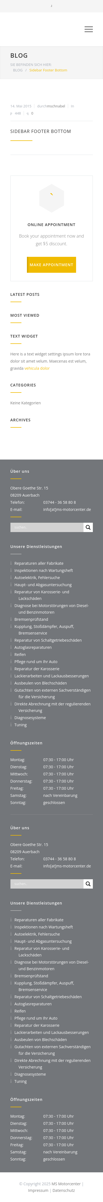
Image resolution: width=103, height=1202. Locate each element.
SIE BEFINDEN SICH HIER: (31, 64)
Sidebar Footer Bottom (40, 131)
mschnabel (56, 106)
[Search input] (48, 527)
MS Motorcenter (67, 1183)
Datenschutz (63, 1190)
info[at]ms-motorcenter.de (67, 509)
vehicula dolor (37, 368)
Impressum (38, 1190)
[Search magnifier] (88, 527)
